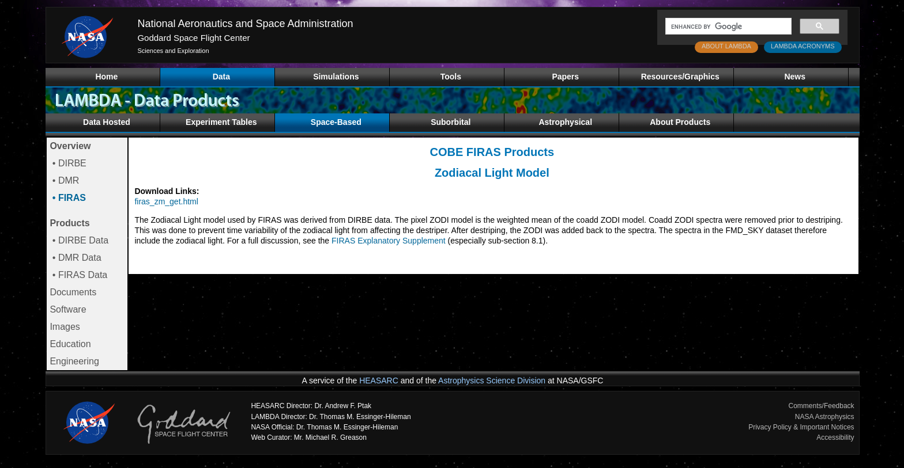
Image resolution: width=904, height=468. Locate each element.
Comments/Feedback (821, 406)
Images (65, 327)
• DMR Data (75, 257)
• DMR (64, 180)
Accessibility (835, 437)
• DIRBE (68, 163)
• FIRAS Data (78, 275)
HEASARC (378, 380)
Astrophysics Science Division (491, 380)
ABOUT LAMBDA (726, 46)
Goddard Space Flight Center (193, 38)
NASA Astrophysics (824, 417)
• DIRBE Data (79, 240)
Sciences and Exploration (173, 50)
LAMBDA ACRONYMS (803, 46)
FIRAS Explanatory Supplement (389, 240)
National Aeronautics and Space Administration (245, 23)
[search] (727, 26)
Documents (73, 292)
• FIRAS (68, 198)
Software (68, 309)
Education (70, 344)
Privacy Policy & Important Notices (801, 427)
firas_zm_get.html (166, 201)
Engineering (74, 361)
